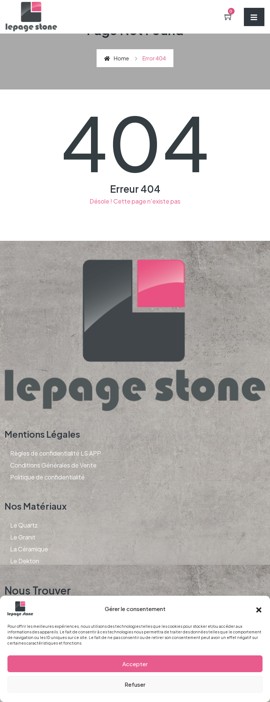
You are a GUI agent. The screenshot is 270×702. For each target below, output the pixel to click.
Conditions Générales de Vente (53, 465)
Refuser (135, 684)
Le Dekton (24, 561)
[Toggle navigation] (254, 17)
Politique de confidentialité (47, 477)
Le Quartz (24, 525)
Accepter (135, 663)
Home (116, 58)
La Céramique (29, 549)
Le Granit (22, 537)
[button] (259, 609)
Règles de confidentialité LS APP (55, 453)
